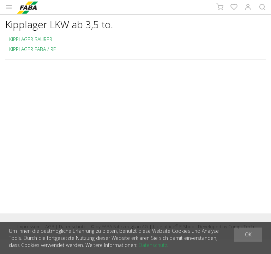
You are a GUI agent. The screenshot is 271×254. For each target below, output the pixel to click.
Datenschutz (153, 245)
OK (248, 234)
